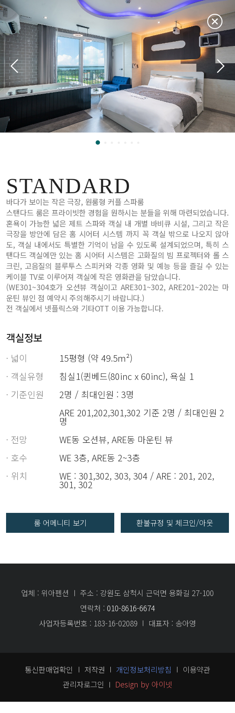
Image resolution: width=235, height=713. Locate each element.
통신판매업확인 (49, 680)
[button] (98, 142)
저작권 (94, 680)
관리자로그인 (83, 695)
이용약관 (196, 680)
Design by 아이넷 (143, 695)
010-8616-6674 (131, 619)
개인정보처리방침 (143, 680)
